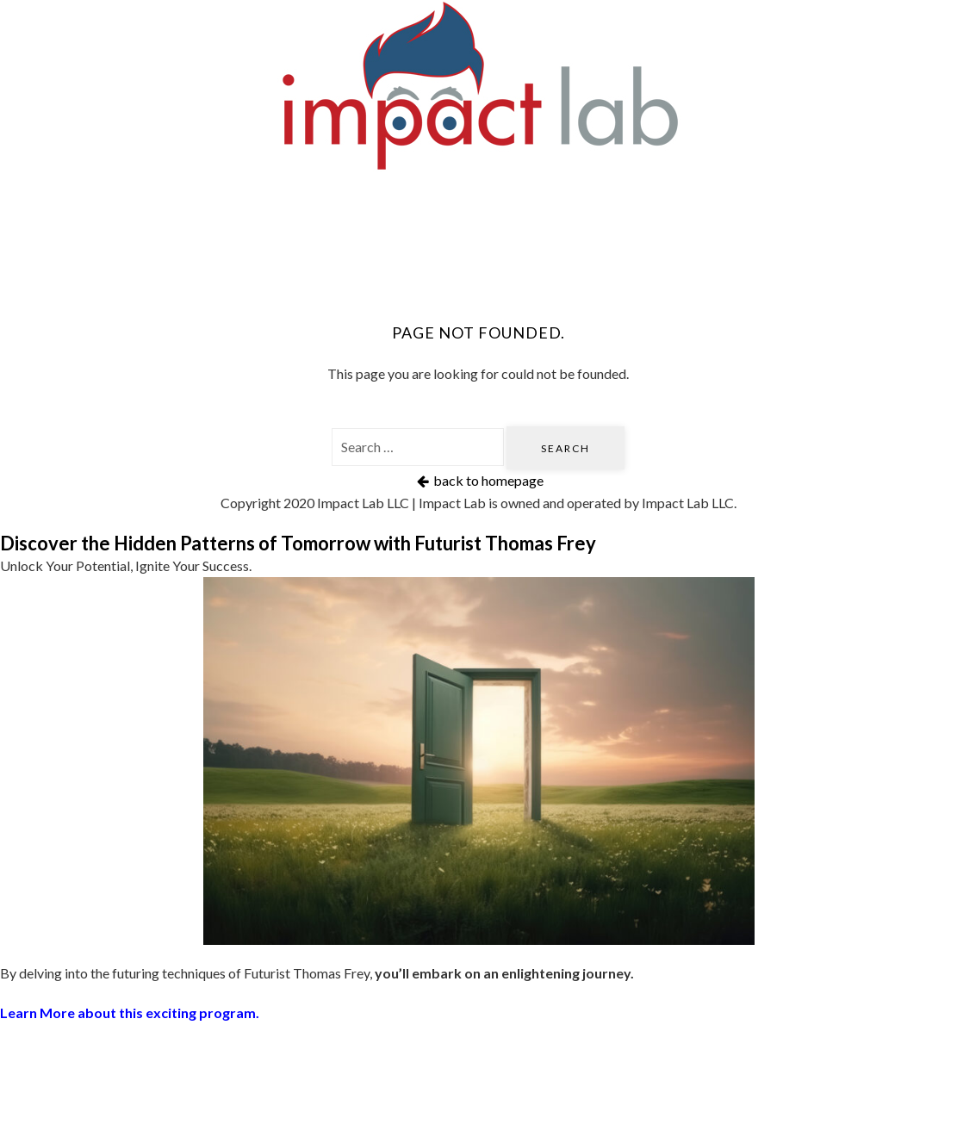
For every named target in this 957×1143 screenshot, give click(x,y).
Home (135, 200)
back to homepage (478, 480)
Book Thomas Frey (603, 200)
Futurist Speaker (432, 200)
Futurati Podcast (262, 200)
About (479, 257)
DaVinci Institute (778, 200)
